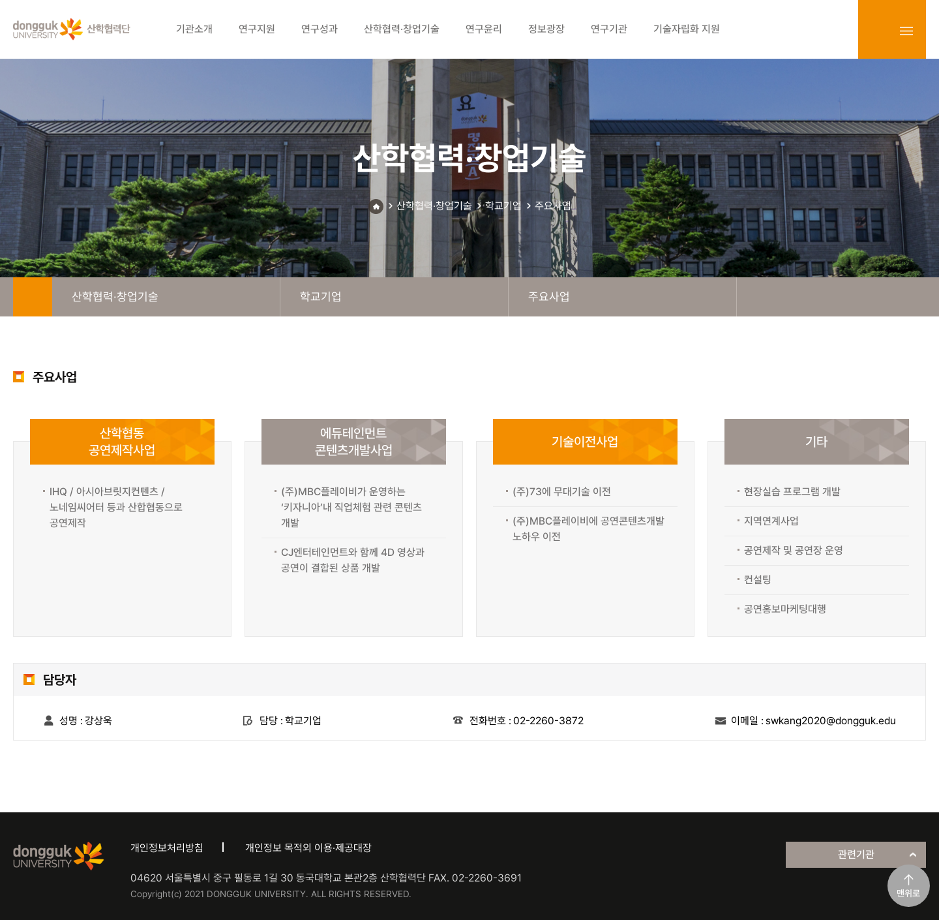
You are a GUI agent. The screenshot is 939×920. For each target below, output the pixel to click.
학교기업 (503, 206)
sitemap (906, 30)
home (32, 296)
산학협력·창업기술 (434, 206)
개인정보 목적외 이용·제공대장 (308, 848)
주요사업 (553, 206)
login (877, 30)
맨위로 (908, 893)
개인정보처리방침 (166, 848)
